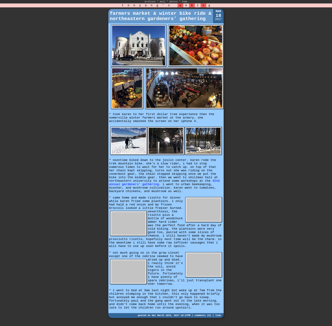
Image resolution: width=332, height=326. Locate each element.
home (184, 1)
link (218, 315)
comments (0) (203, 315)
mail (162, 1)
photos (173, 1)
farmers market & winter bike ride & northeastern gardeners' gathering (160, 16)
